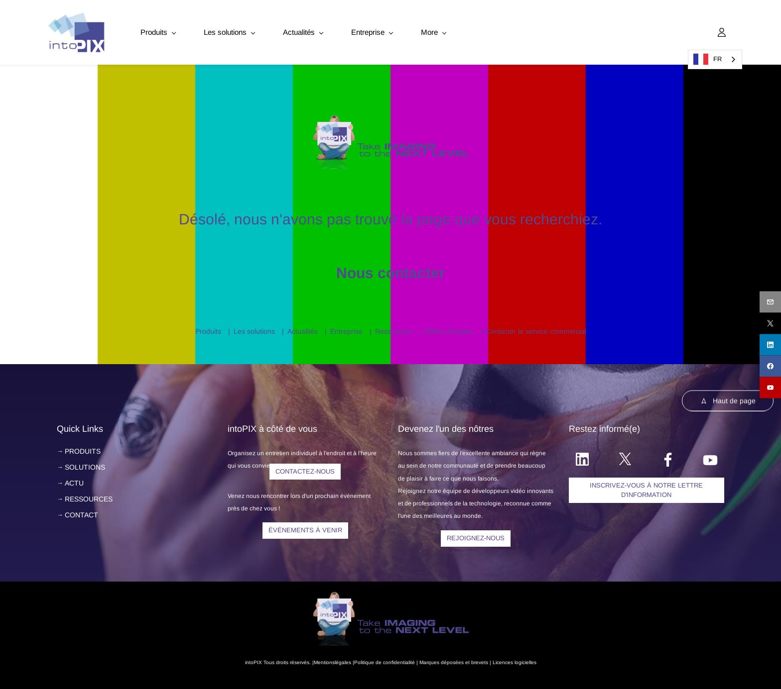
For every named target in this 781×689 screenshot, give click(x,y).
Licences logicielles (514, 658)
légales (343, 658)
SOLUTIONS (85, 463)
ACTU (74, 479)
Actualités (302, 327)
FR (707, 59)
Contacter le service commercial (535, 327)
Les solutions (254, 327)
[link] (391, 115)
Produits (208, 327)
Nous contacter (390, 269)
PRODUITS (83, 447)
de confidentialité (395, 658)
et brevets (476, 658)
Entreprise (346, 327)
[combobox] (715, 59)
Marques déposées (441, 658)
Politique (364, 658)
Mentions (324, 658)
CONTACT (81, 511)
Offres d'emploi (449, 327)
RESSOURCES (89, 495)
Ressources (393, 327)
